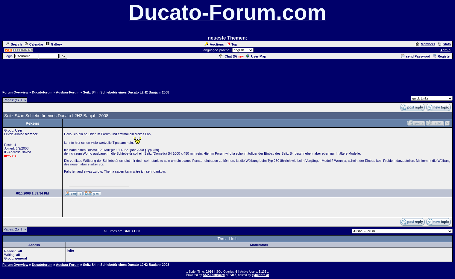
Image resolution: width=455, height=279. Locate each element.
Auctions (214, 44)
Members (425, 44)
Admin (445, 50)
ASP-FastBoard (214, 275)
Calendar (33, 44)
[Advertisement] (227, 73)
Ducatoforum (42, 92)
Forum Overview (15, 92)
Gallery (54, 44)
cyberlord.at (260, 275)
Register (442, 56)
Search (14, 44)
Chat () (228, 56)
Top (231, 44)
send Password (415, 56)
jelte (70, 250)
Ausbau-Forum (67, 92)
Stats (444, 44)
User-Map (256, 56)
